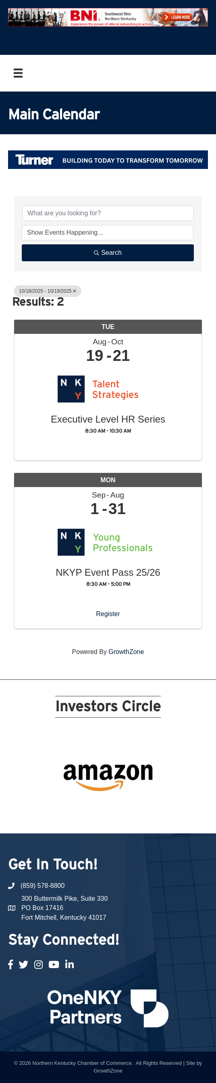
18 (132, 807)
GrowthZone (126, 651)
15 (103, 807)
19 (142, 807)
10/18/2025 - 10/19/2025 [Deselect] (47, 291)
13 (84, 807)
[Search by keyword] (108, 213)
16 (113, 807)
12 (74, 807)
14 (93, 807)
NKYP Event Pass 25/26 (108, 572)
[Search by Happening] (107, 232)
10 (151, 796)
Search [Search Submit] (108, 252)
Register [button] (108, 613)
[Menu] (18, 73)
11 (64, 807)
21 (108, 818)
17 (122, 807)
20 (151, 807)
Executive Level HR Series (108, 419)
